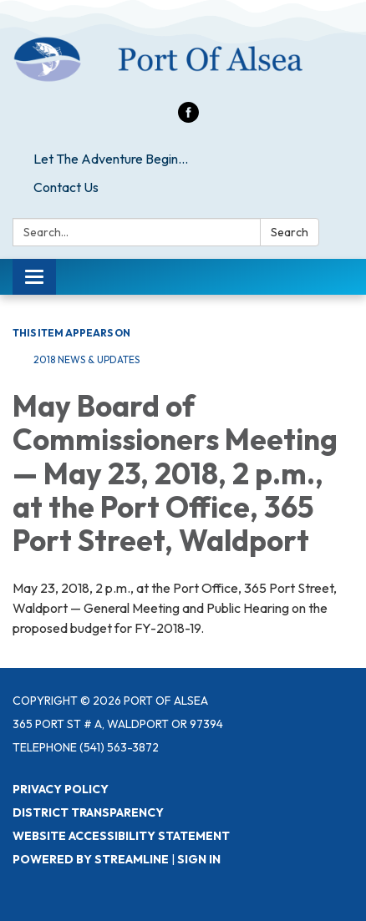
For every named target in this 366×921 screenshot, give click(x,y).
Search (289, 232)
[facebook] (188, 117)
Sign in (199, 859)
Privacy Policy (61, 789)
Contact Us (66, 187)
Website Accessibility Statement (121, 835)
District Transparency (88, 812)
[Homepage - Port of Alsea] (183, 59)
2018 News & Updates (86, 359)
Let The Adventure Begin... (110, 158)
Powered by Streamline (91, 859)
